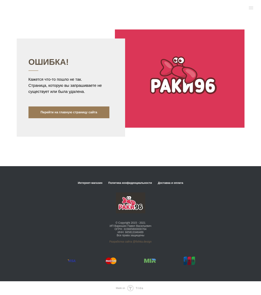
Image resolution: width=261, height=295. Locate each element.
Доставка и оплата (170, 182)
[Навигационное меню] (251, 7)
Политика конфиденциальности (130, 182)
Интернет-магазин (90, 182)
